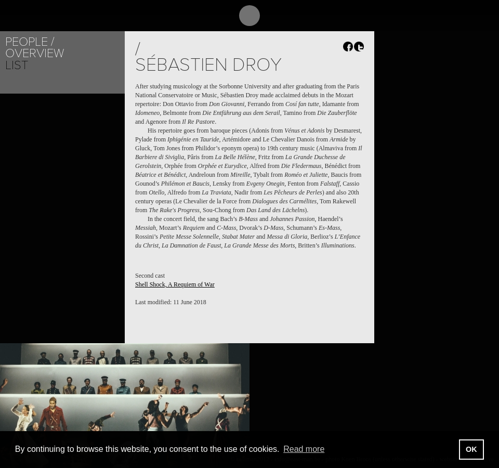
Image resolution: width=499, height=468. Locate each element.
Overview (34, 53)
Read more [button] (303, 449)
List (16, 65)
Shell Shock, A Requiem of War (175, 284)
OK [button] (471, 449)
